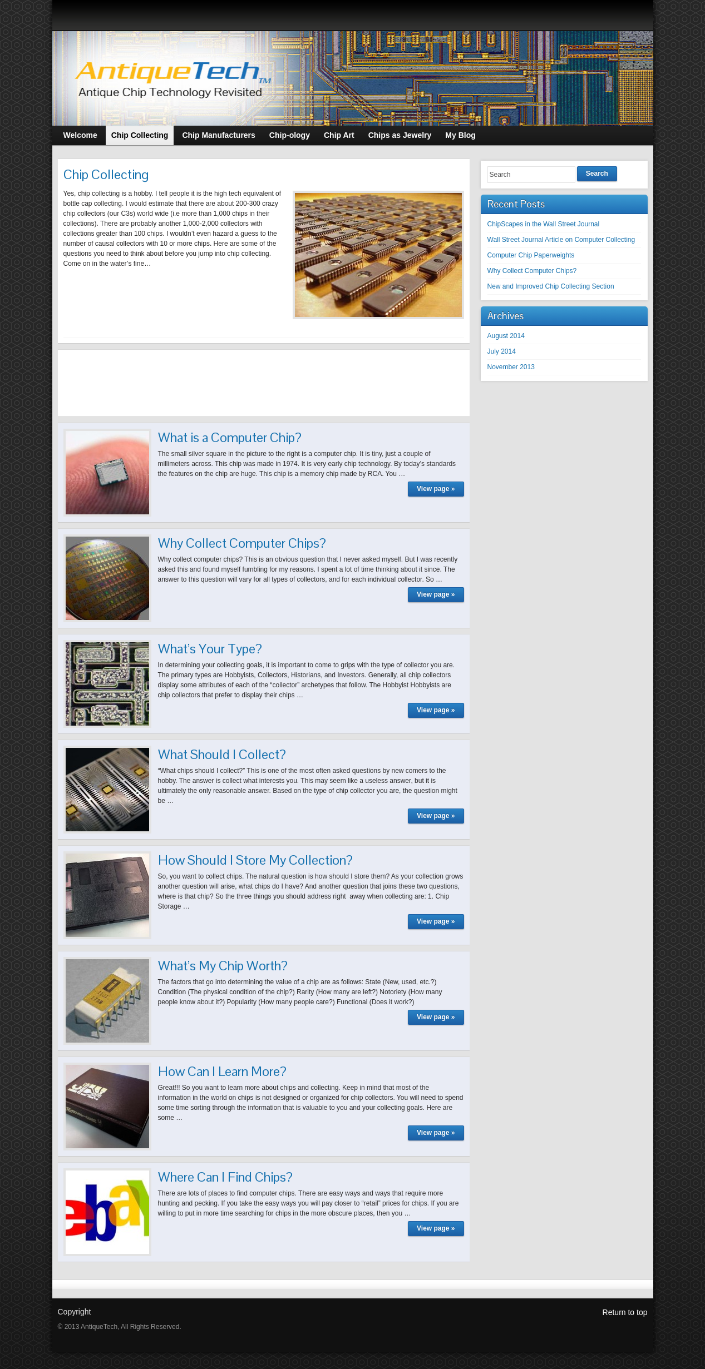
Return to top (625, 1312)
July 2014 (501, 351)
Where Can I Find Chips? (225, 1177)
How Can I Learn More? (222, 1071)
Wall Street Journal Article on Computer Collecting (561, 240)
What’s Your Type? (210, 648)
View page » (436, 489)
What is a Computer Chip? (230, 437)
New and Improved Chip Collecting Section (550, 286)
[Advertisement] (263, 383)
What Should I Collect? (222, 754)
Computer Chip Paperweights (531, 255)
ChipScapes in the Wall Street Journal (543, 224)
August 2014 (506, 336)
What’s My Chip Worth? (223, 965)
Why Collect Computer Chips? (242, 543)
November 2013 (511, 367)
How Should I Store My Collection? (255, 860)
